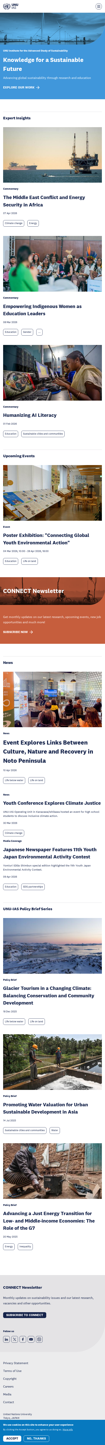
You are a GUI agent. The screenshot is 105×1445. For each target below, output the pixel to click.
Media (7, 1394)
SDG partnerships (33, 886)
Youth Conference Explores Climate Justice (52, 803)
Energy (33, 223)
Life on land (29, 561)
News (8, 662)
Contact (8, 1402)
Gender (27, 332)
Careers (8, 1386)
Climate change (13, 223)
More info (68, 1429)
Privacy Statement (15, 1363)
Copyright (10, 1379)
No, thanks (36, 1438)
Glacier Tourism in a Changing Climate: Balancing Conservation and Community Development (48, 995)
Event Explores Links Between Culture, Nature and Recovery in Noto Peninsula (48, 751)
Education (10, 332)
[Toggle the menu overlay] (99, 6)
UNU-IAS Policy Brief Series (27, 908)
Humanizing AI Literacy (30, 415)
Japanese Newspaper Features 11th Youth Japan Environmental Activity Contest (50, 853)
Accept (12, 1438)
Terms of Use (12, 1371)
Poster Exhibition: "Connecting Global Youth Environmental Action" (46, 539)
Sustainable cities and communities (43, 433)
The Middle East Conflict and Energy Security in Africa (44, 201)
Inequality (25, 1246)
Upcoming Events (19, 456)
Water (54, 1130)
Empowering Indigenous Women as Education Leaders (42, 310)
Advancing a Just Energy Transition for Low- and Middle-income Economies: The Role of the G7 (49, 1220)
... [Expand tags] (39, 332)
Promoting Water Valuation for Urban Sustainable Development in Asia (45, 1108)
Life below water (14, 780)
